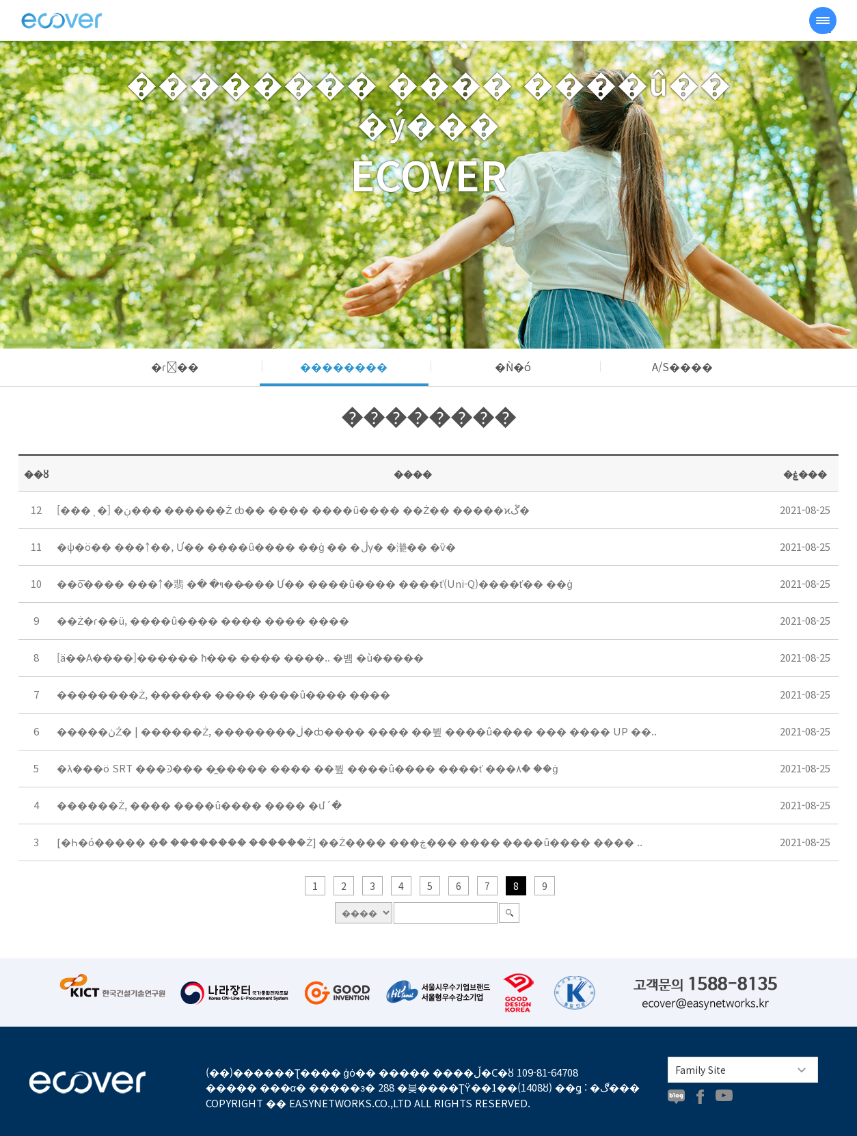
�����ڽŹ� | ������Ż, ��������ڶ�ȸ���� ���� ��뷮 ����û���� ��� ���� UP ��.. (357, 731)
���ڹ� (62, 20)
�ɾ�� (175, 366)
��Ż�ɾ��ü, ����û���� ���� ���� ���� (203, 620)
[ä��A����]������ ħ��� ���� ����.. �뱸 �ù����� (240, 657)
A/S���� (682, 366)
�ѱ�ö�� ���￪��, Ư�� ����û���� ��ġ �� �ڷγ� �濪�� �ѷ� (256, 546)
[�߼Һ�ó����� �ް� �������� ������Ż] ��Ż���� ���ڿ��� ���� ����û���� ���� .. (349, 842)
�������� (343, 366)
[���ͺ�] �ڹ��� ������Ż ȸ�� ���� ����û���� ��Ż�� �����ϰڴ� (293, 509)
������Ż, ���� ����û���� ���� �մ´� (199, 805)
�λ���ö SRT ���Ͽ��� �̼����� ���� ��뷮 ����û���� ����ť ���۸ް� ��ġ (307, 768)
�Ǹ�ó (513, 366)
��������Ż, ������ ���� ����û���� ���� (223, 694)
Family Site (700, 1070)
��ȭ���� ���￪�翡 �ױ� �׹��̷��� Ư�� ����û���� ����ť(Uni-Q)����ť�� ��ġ (315, 583)
